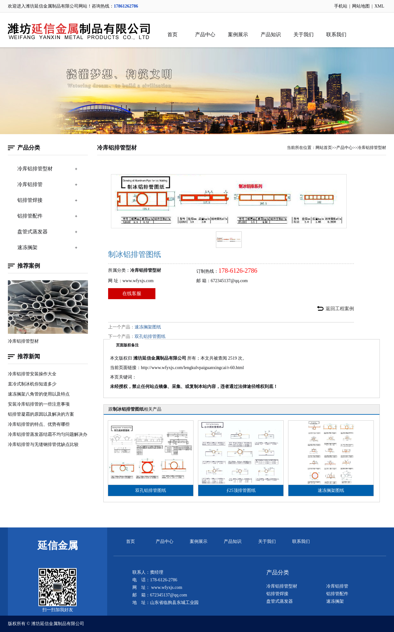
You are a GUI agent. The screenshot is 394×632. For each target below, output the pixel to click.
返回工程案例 (340, 308)
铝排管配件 (30, 216)
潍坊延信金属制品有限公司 (57, 623)
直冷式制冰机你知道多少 (32, 384)
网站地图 (361, 6)
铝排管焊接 (30, 200)
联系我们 (336, 34)
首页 (172, 34)
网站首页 (324, 147)
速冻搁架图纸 (148, 327)
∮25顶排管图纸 (241, 490)
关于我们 (303, 34)
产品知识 (271, 34)
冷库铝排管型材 (35, 168)
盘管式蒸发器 (32, 231)
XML (379, 6)
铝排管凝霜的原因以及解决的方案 (41, 414)
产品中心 (205, 34)
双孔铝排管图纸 (150, 336)
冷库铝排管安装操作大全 (32, 374)
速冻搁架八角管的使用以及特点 (39, 394)
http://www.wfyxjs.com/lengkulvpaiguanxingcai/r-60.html (192, 367)
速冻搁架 (27, 247)
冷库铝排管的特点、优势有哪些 (39, 424)
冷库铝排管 (30, 184)
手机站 (340, 6)
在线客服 (131, 293)
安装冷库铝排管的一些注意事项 (39, 404)
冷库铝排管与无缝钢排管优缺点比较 (43, 444)
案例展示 (238, 34)
